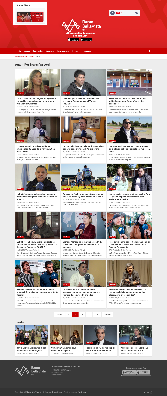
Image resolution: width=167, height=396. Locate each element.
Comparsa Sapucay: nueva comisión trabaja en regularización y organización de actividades (65, 352)
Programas (87, 51)
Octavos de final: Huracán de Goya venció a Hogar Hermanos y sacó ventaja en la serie (83, 195)
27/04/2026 (67, 199)
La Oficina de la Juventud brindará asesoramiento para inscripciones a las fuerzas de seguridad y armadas (81, 292)
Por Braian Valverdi (32, 107)
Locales (27, 51)
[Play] (112, 13)
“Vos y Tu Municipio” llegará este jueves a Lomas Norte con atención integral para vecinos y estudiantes (36, 101)
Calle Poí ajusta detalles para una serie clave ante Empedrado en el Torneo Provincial (81, 101)
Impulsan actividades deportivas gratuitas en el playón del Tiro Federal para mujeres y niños (129, 149)
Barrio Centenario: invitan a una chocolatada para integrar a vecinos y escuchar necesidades (31, 352)
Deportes (75, 51)
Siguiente (107, 314)
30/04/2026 (21, 353)
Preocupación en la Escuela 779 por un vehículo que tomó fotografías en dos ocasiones (127, 101)
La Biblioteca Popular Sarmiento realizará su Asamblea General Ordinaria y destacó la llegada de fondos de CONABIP (37, 244)
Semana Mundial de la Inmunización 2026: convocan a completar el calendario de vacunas (82, 244)
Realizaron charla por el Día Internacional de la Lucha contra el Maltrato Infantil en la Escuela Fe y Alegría (129, 244)
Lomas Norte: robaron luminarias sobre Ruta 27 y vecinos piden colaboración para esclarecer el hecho (129, 197)
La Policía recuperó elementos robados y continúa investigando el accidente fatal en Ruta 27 (37, 197)
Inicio (19, 51)
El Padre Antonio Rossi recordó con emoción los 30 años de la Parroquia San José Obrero (36, 149)
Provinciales (38, 51)
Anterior (59, 314)
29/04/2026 (21, 107)
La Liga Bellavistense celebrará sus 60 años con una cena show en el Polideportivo (83, 147)
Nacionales (50, 51)
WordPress (82, 392)
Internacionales (63, 51)
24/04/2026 (67, 298)
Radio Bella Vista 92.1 (34, 392)
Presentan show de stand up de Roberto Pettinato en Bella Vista (100, 350)
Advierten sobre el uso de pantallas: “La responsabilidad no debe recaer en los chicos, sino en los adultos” (127, 292)
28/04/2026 (67, 107)
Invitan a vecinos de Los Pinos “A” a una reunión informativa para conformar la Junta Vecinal (37, 292)
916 (97, 314)
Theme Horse (57, 392)
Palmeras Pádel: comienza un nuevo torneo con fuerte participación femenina (134, 350)
